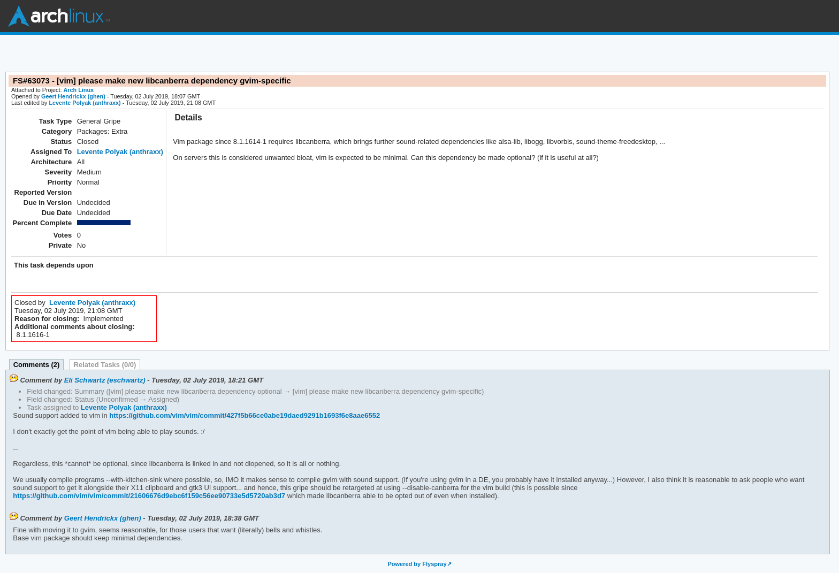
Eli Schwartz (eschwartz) (105, 380)
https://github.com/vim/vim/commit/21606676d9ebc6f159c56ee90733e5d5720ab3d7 (149, 496)
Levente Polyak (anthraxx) (84, 103)
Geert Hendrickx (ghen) (73, 96)
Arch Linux (59, 16)
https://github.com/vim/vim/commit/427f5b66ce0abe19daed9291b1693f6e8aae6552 (244, 415)
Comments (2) (36, 365)
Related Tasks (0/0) (105, 365)
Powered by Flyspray (416, 564)
